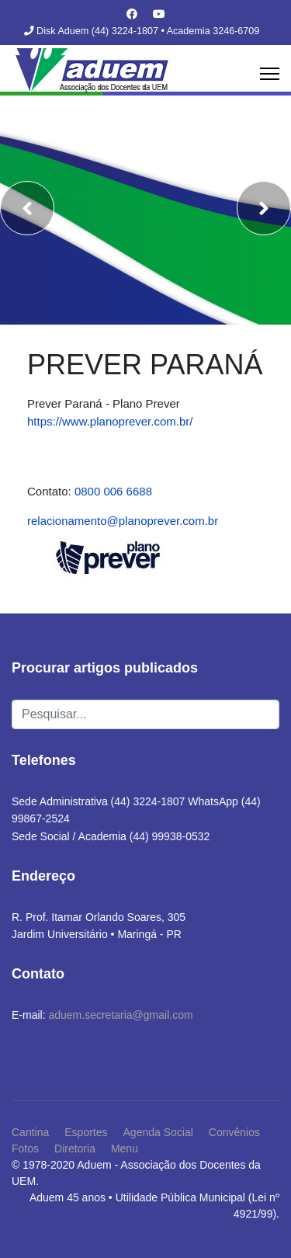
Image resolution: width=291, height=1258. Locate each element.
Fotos (25, 1148)
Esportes (85, 1132)
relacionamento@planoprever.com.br (122, 520)
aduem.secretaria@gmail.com (120, 1015)
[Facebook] (131, 14)
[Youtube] (159, 14)
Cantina (30, 1132)
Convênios (234, 1132)
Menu (124, 1148)
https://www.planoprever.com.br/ (109, 421)
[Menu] (269, 73)
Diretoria (74, 1148)
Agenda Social (158, 1132)
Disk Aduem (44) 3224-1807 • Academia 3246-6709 (147, 31)
